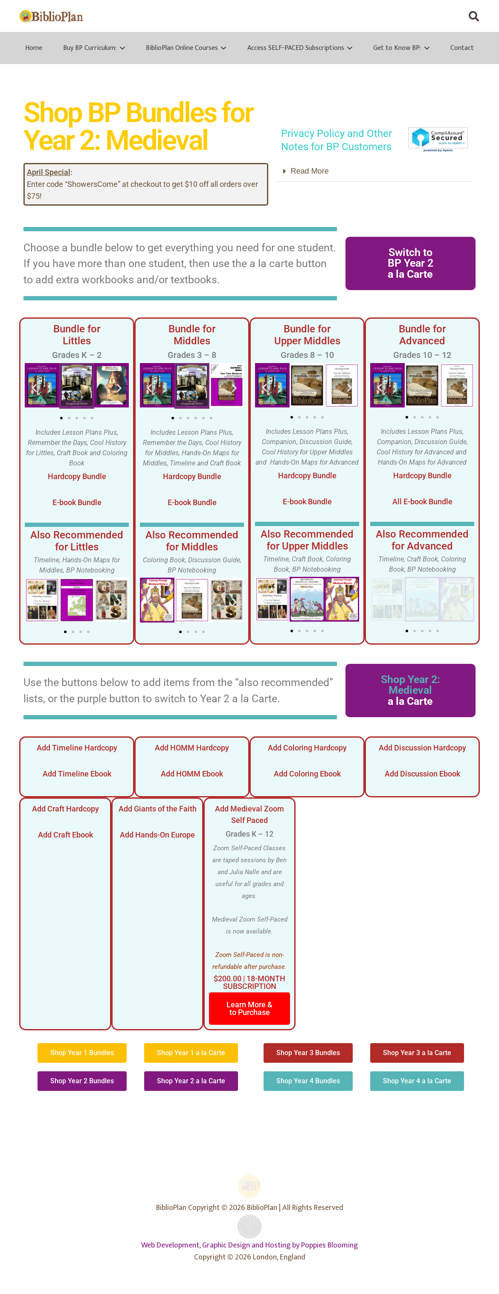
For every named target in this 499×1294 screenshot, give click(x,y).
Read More (310, 171)
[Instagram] (454, 16)
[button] (473, 16)
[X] (437, 16)
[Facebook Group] (420, 16)
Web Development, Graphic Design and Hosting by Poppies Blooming (249, 1245)
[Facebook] (403, 16)
